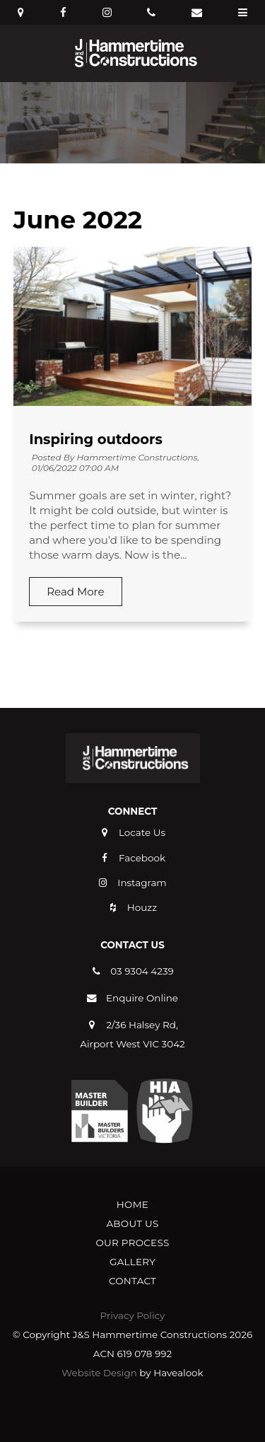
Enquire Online (142, 998)
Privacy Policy (132, 1315)
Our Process (132, 1242)
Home (132, 1204)
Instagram (141, 882)
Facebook (142, 858)
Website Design (98, 1372)
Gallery (132, 1261)
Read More (75, 591)
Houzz (142, 907)
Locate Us (142, 832)
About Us (132, 1223)
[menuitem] (132, 1204)
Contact (132, 1280)
